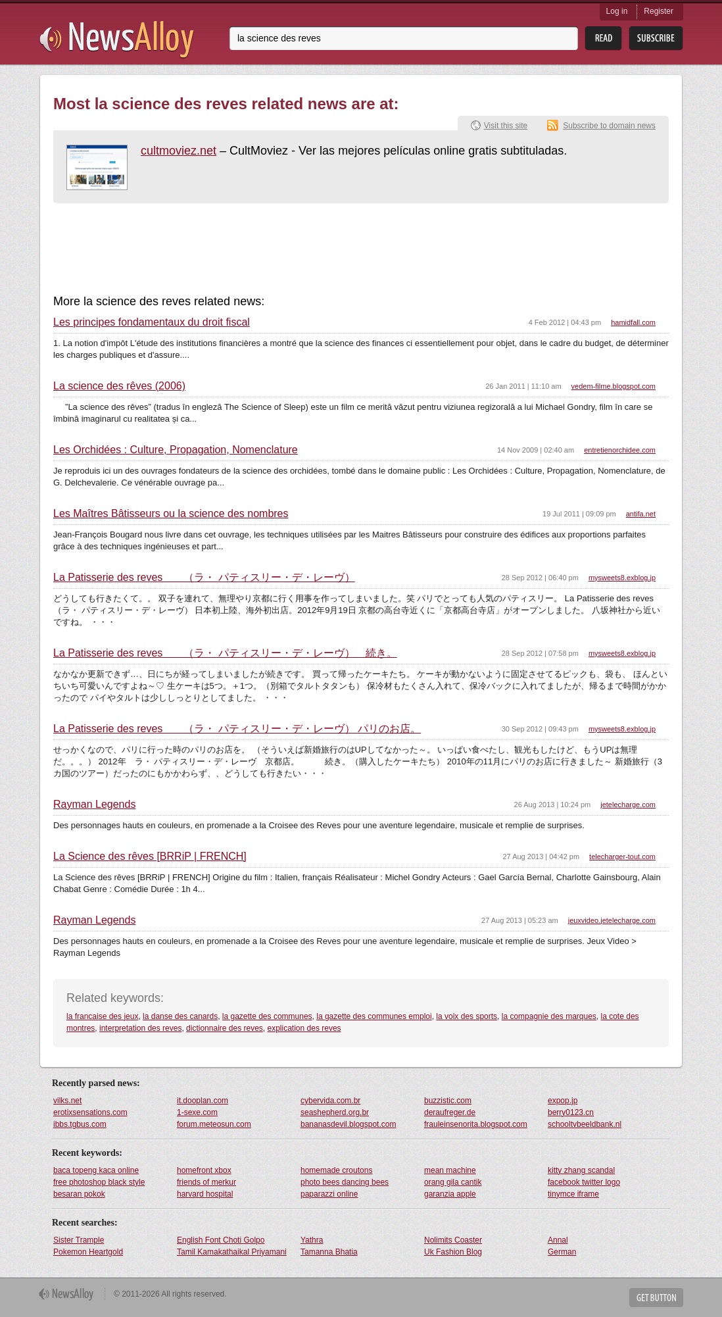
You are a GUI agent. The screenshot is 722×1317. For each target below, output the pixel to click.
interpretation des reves (140, 1028)
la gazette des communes (267, 1016)
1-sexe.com (197, 1112)
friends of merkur (206, 1182)
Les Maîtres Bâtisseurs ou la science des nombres (171, 514)
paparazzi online (329, 1194)
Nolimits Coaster (453, 1240)
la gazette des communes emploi (373, 1016)
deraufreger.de (449, 1112)
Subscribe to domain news (609, 125)
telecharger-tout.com (622, 856)
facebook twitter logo (584, 1182)
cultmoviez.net (178, 150)
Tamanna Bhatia (329, 1251)
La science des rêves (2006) (119, 386)
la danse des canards (180, 1016)
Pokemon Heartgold (88, 1251)
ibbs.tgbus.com (80, 1124)
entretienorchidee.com (620, 450)
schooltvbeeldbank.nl (584, 1124)
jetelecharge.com (628, 804)
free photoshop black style (99, 1182)
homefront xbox (204, 1170)
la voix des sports (466, 1016)
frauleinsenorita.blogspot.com (475, 1124)
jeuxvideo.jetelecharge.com (612, 920)
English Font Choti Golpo (220, 1240)
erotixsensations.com (90, 1112)
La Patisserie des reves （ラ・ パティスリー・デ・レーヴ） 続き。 (225, 653)
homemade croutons (336, 1170)
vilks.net (67, 1100)
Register (658, 11)
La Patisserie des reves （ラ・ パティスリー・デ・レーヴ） (204, 577)
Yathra (312, 1240)
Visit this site (505, 125)
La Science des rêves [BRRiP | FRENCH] (150, 856)
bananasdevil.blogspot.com (348, 1124)
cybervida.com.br (330, 1100)
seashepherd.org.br (335, 1112)
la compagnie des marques (549, 1016)
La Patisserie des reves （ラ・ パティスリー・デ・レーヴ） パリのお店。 (237, 729)
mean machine (450, 1170)
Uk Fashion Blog (453, 1251)
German (562, 1251)
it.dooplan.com (202, 1100)
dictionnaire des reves (224, 1028)
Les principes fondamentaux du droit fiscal (151, 322)
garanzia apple (450, 1194)
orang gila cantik (452, 1182)
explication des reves (304, 1028)
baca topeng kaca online (96, 1170)
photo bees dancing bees (345, 1182)
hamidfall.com (633, 322)
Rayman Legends (94, 804)
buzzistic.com (447, 1100)
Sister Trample (78, 1240)
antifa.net (641, 514)
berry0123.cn (571, 1112)
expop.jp (562, 1100)
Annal (558, 1240)
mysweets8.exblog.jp (622, 578)
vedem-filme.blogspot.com (613, 386)
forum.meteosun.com (214, 1124)
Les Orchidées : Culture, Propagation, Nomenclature (175, 450)
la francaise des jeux (102, 1016)
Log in (617, 11)
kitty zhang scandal (581, 1170)
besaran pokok (79, 1194)
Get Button (656, 1297)
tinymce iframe (573, 1194)
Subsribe (656, 38)
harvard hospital (205, 1194)
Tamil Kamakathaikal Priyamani (232, 1251)
